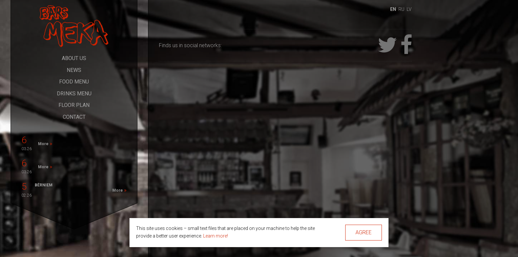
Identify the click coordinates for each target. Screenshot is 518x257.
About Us (74, 58)
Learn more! (215, 236)
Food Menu (74, 82)
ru (401, 9)
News (74, 70)
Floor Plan (74, 105)
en (393, 9)
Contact (74, 117)
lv (409, 9)
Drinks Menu (74, 93)
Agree (363, 232)
